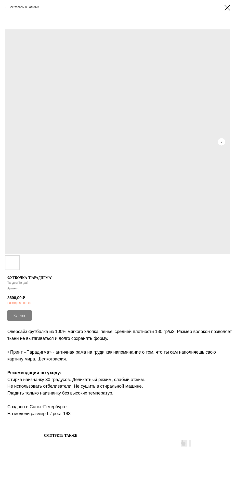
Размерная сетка (18, 303)
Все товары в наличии (24, 7)
